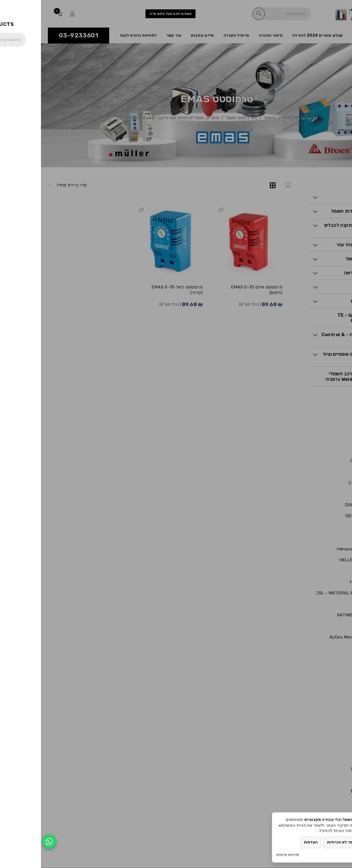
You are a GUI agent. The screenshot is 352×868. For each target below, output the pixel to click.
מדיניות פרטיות (246, 854)
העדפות (270, 842)
